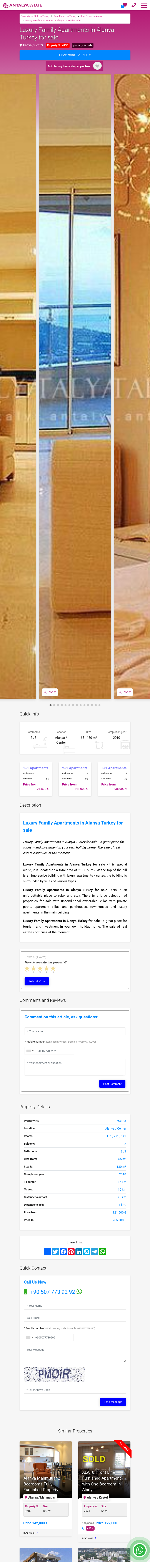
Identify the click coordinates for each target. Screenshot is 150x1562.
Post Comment (112, 1082)
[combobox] (29, 1335)
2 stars (33, 968)
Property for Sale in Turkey (35, 15)
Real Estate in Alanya (91, 15)
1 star (27, 968)
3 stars (40, 968)
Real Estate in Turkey (65, 15)
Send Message (113, 1398)
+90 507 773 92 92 (53, 1290)
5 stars (53, 968)
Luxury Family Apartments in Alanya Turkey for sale (52, 20)
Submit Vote (36, 981)
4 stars (46, 968)
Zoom (49, 692)
